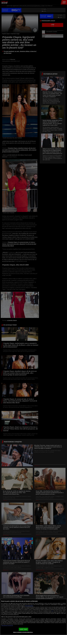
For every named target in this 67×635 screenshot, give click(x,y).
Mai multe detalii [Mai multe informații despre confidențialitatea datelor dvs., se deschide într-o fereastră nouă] (29, 605)
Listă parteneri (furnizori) (7, 625)
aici (52, 611)
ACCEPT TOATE (23, 629)
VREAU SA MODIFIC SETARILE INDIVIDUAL (23, 632)
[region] (33, 617)
